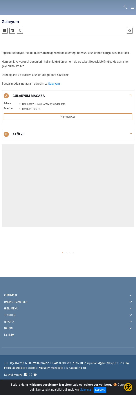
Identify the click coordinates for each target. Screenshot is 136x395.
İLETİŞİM (9, 334)
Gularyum (54, 83)
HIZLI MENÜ (11, 308)
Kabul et (100, 389)
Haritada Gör (68, 116)
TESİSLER (9, 315)
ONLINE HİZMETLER (15, 301)
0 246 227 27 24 (31, 109)
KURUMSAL (10, 295)
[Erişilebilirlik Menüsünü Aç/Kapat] (128, 387)
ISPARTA (9, 321)
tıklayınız (85, 389)
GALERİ (8, 328)
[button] (68, 95)
